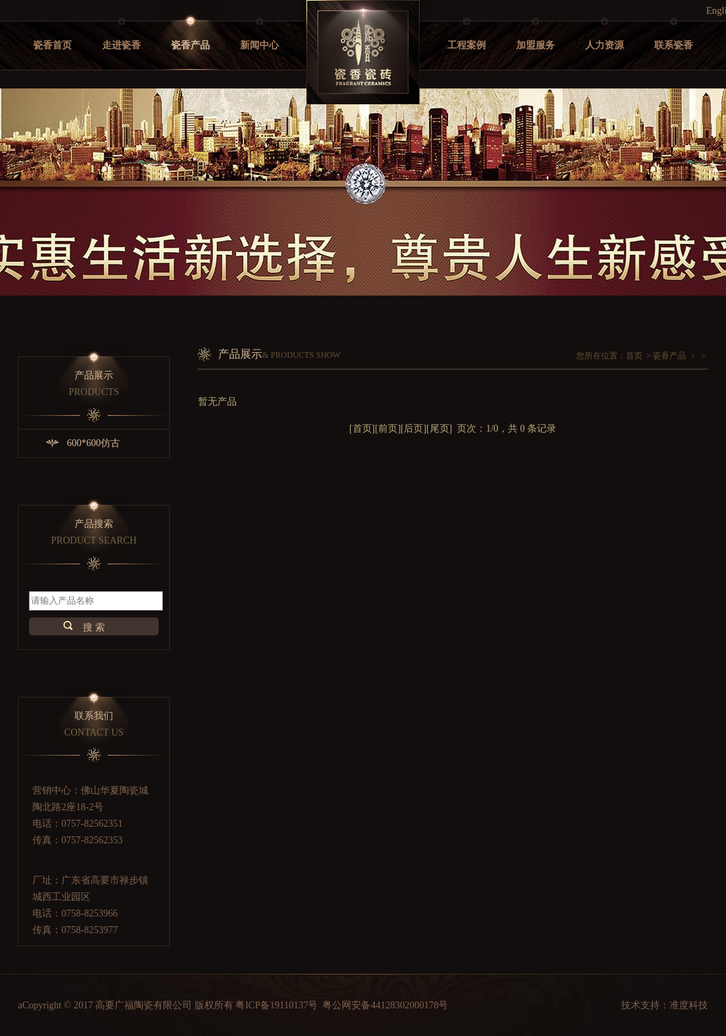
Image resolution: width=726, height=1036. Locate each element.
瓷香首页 (52, 45)
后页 (413, 428)
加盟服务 (535, 45)
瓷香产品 (190, 45)
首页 (634, 356)
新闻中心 (259, 45)
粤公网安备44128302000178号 (385, 1005)
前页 (388, 428)
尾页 (439, 428)
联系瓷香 (673, 45)
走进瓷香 (121, 45)
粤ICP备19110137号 (276, 1005)
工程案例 (466, 45)
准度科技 (688, 1005)
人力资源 (604, 45)
